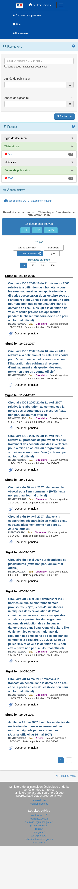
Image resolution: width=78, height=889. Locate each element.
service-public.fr (39, 815)
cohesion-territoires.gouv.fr (39, 839)
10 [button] (23, 265)
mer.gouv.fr (39, 842)
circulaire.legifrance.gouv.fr (39, 822)
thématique (53, 247)
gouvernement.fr (39, 825)
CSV (37, 230)
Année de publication (17, 170)
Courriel (51, 230)
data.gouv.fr (39, 832)
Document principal (26, 333)
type (53, 253)
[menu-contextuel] (5, 66)
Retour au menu (66, 776)
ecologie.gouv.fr (39, 835)
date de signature (30, 253)
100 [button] (52, 265)
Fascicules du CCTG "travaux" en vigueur (28, 200)
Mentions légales (39, 803)
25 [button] (33, 265)
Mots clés (10, 162)
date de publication (27, 247)
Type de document (15, 138)
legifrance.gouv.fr (39, 818)
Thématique (11, 146)
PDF (25, 230)
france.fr (39, 828)
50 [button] (42, 265)
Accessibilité (39, 800)
